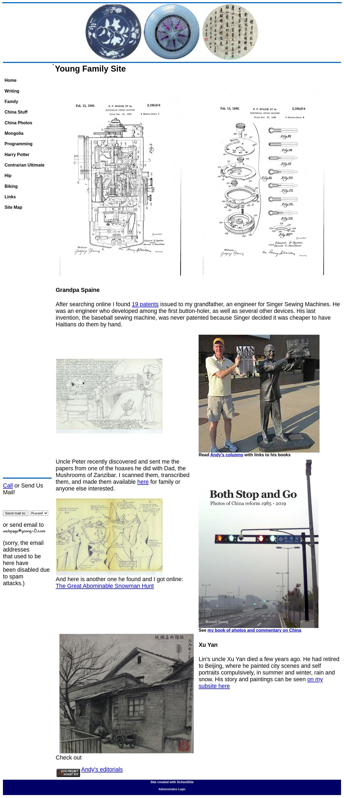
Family (11, 101)
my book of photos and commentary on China (254, 630)
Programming (19, 144)
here (143, 482)
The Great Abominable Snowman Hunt (105, 586)
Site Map (13, 207)
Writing (12, 91)
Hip (8, 175)
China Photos (18, 123)
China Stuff (16, 112)
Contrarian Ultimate (24, 165)
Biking (11, 186)
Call (8, 485)
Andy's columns (226, 455)
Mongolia (14, 133)
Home (10, 80)
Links (10, 197)
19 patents (145, 304)
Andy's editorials (102, 769)
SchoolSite (185, 782)
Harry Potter (17, 154)
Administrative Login (172, 789)
